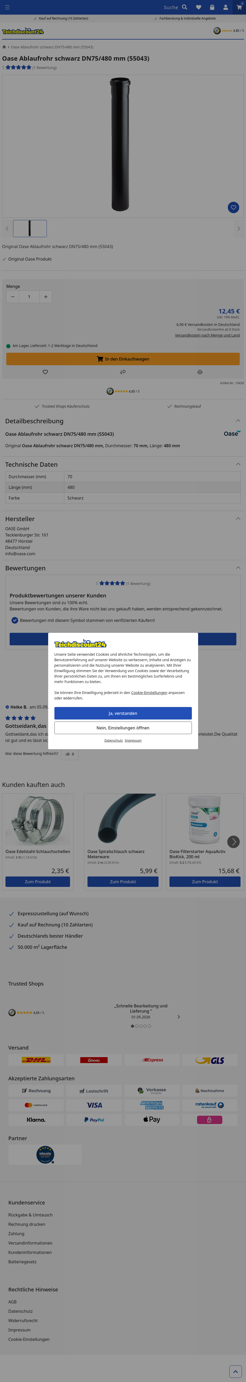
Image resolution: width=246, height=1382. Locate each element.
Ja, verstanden (123, 713)
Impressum (133, 740)
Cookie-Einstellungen (149, 692)
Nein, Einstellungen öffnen (123, 728)
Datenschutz (113, 740)
